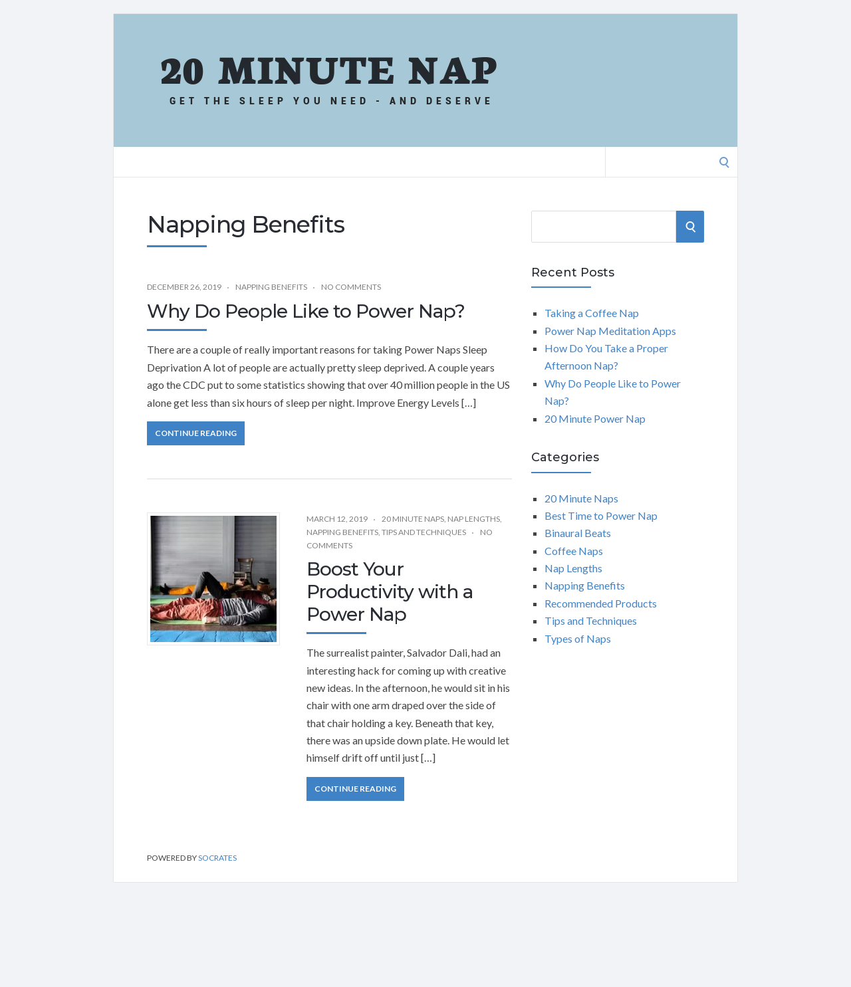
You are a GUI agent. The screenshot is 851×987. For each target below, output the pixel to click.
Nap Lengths (473, 519)
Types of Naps (578, 638)
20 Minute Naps (413, 519)
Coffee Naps (574, 550)
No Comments (351, 287)
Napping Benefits (271, 287)
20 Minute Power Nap (595, 418)
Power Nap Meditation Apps (610, 330)
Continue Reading (196, 433)
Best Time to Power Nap (601, 515)
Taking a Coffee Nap (592, 312)
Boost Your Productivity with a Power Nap (389, 591)
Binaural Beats (578, 532)
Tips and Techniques (424, 532)
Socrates (217, 858)
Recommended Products (601, 603)
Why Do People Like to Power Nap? (306, 311)
